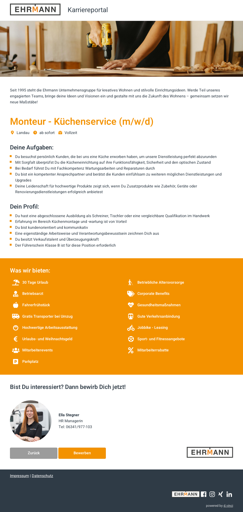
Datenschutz (42, 476)
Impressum (19, 476)
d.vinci (228, 505)
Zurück (34, 453)
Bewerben (82, 453)
